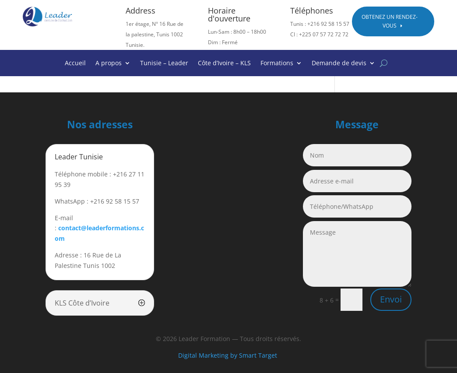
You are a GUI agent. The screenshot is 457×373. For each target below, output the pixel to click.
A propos (108, 63)
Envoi (391, 299)
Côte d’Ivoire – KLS (224, 63)
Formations (276, 63)
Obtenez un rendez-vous (390, 21)
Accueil (75, 63)
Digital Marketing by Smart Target (228, 355)
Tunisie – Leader (164, 63)
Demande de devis (339, 63)
